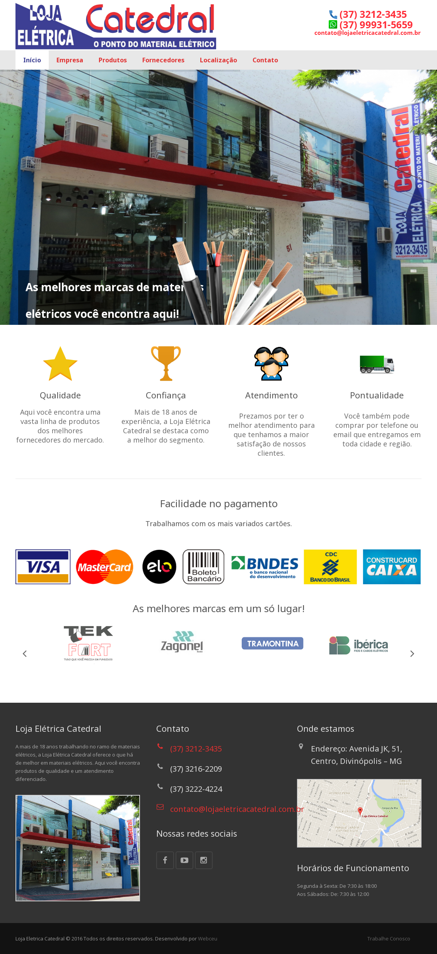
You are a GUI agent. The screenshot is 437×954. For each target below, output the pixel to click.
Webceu (207, 938)
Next (412, 653)
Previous (25, 653)
